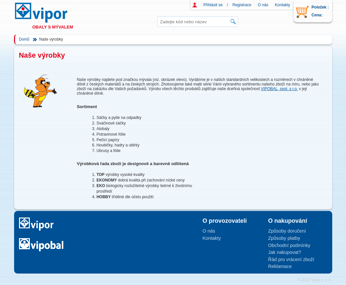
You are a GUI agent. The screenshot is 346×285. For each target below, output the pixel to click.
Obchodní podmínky (289, 245)
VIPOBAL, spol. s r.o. (279, 88)
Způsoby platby (284, 238)
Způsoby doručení (287, 231)
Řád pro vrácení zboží (291, 259)
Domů (24, 39)
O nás (263, 5)
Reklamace (280, 266)
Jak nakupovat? (284, 252)
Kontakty (282, 5)
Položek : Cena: (320, 11)
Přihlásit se (213, 5)
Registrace (242, 5)
